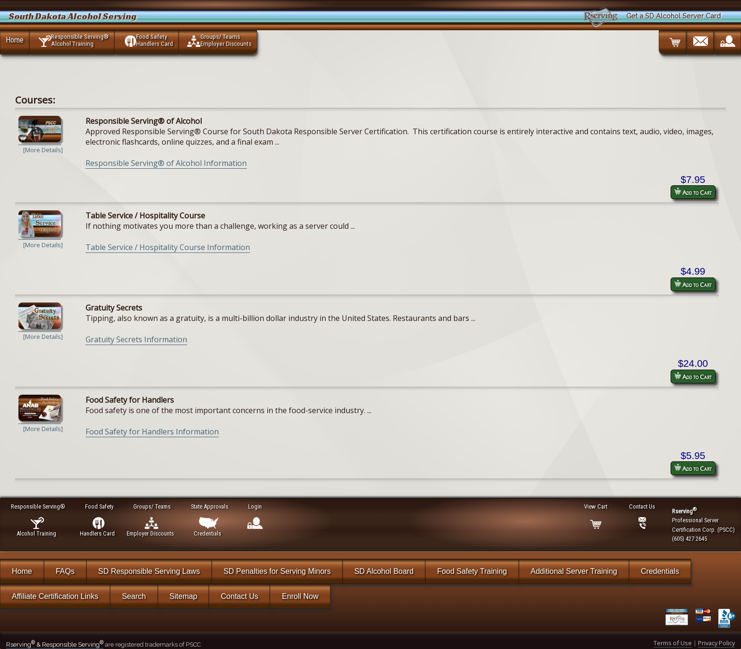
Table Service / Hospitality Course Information (168, 247)
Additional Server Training (574, 571)
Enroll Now (300, 596)
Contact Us (239, 596)
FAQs (65, 571)
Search (134, 596)
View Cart (596, 506)
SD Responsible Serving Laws (149, 571)
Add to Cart (693, 192)
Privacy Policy (716, 643)
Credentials (660, 571)
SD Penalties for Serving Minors (277, 571)
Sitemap (184, 596)
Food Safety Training (472, 571)
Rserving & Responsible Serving (54, 644)
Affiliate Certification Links (55, 596)
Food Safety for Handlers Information (152, 431)
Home (15, 39)
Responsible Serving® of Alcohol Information (166, 163)
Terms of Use (673, 643)
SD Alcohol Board (384, 571)
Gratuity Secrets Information (136, 339)
